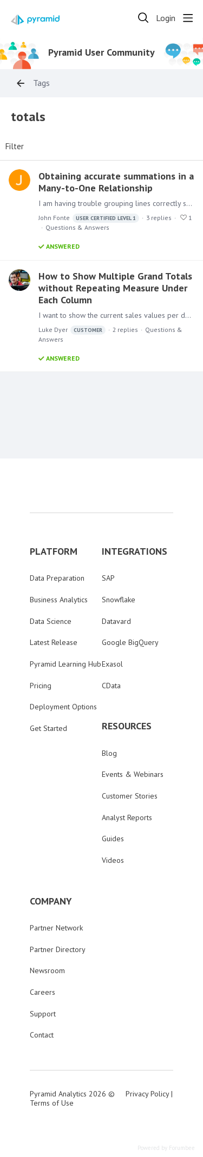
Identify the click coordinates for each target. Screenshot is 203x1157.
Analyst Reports (127, 817)
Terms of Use (52, 1103)
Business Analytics (59, 599)
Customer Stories (130, 796)
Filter (14, 146)
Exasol (112, 664)
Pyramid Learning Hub (65, 664)
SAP (108, 578)
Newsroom (47, 970)
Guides (113, 838)
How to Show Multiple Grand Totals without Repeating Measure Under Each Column (115, 288)
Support (43, 1014)
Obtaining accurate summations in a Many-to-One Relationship (116, 182)
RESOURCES (127, 726)
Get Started (48, 728)
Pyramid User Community (101, 52)
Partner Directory (58, 949)
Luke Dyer (72, 330)
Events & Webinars (132, 774)
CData (111, 685)
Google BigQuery (130, 642)
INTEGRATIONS (134, 551)
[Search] (143, 18)
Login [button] (165, 18)
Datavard (116, 621)
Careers (42, 992)
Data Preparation (57, 578)
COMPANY (51, 901)
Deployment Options (63, 707)
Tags (41, 83)
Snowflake (118, 599)
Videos (113, 860)
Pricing (40, 685)
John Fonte (88, 218)
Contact (42, 1035)
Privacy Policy (147, 1094)
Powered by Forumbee (166, 1148)
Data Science (50, 621)
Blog (109, 753)
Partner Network (56, 928)
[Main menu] (188, 18)
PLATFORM (53, 551)
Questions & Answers (77, 227)
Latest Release (53, 642)
